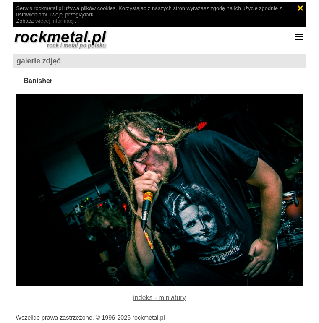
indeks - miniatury (159, 297)
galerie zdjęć (38, 61)
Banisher (38, 80)
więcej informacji (55, 21)
